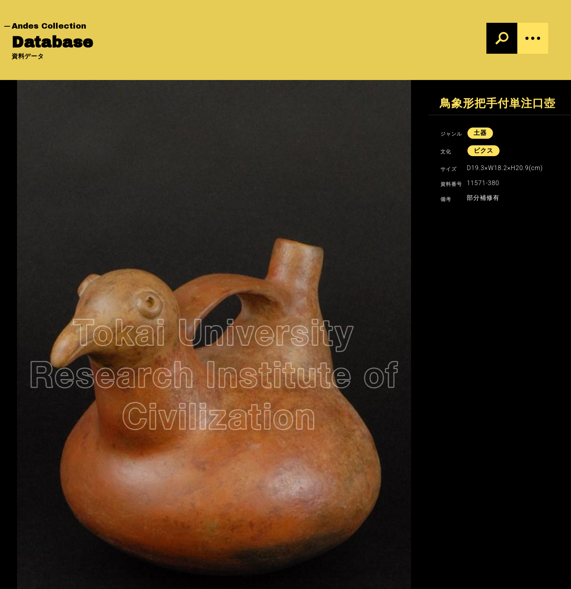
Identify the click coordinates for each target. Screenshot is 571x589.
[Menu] (532, 38)
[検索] (501, 38)
